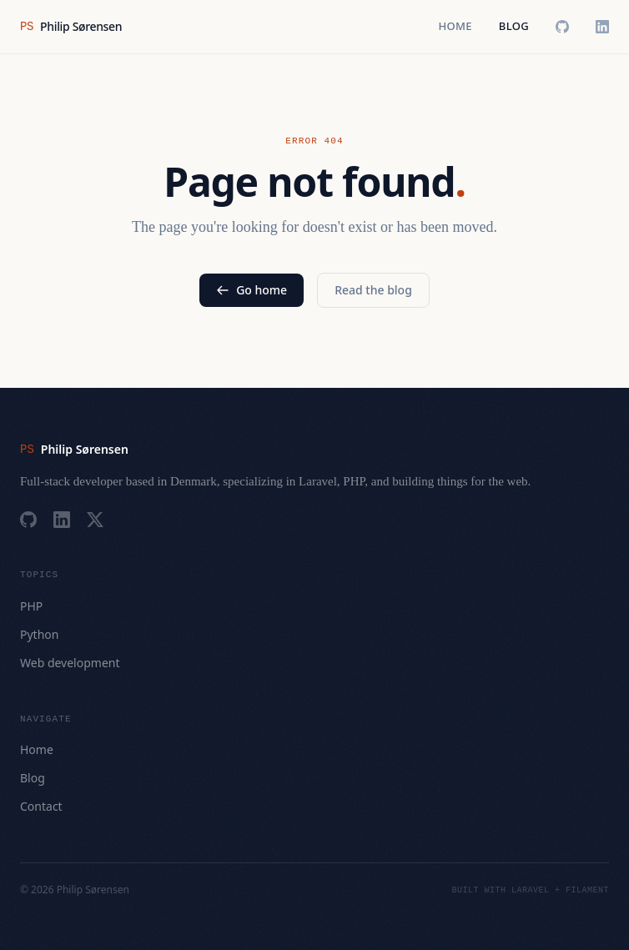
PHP (31, 606)
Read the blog (373, 290)
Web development (70, 663)
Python (39, 634)
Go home (251, 290)
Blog (514, 25)
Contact (41, 806)
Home (454, 25)
